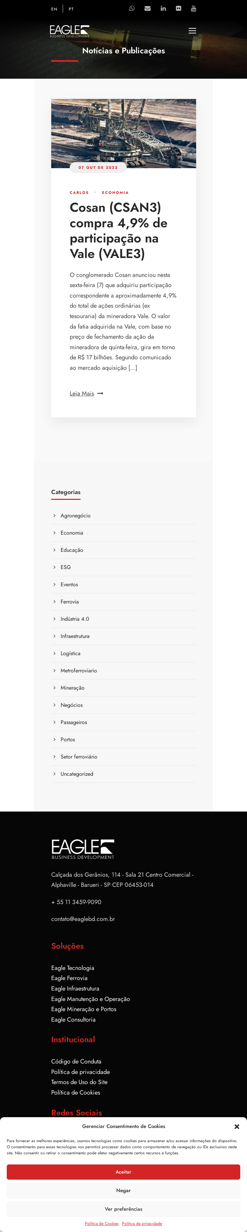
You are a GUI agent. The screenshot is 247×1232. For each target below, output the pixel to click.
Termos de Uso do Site (79, 1082)
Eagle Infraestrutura (75, 988)
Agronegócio (76, 515)
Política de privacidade (142, 1224)
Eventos (69, 584)
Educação (72, 550)
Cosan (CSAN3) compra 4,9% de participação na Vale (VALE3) (118, 230)
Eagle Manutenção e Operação (90, 999)
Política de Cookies (102, 1224)
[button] (237, 1126)
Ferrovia (70, 602)
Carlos (79, 192)
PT (71, 9)
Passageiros (74, 722)
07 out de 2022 (98, 167)
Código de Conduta (76, 1061)
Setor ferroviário (79, 757)
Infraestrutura (75, 636)
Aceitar (123, 1172)
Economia (115, 192)
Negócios (72, 705)
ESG (66, 567)
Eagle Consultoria (73, 1019)
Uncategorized (77, 774)
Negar (123, 1190)
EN (54, 9)
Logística (71, 653)
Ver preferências (123, 1209)
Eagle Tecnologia (72, 968)
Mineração (73, 688)
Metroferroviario (79, 670)
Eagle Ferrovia (69, 978)
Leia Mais (86, 393)
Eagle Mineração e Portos (83, 1009)
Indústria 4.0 (75, 619)
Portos (68, 739)
